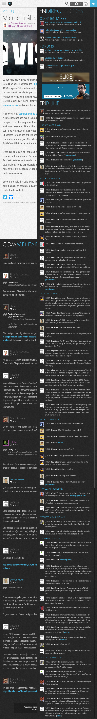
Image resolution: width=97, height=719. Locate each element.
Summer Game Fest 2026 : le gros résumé (63, 38)
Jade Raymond (31, 202)
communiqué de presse (31, 113)
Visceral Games (19, 202)
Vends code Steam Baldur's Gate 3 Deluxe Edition (66, 50)
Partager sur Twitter (5, 197)
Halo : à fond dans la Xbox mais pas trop (62, 30)
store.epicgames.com (55, 506)
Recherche (67, 4)
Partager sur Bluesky (11, 197)
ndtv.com (65, 653)
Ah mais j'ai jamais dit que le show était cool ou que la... (66, 40)
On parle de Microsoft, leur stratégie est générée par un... (66, 32)
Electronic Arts (8, 202)
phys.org (69, 646)
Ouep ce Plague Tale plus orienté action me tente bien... (66, 24)
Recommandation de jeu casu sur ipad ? (62, 65)
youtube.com (79, 155)
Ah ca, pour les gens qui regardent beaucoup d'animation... (67, 60)
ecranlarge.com (67, 570)
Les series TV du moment (56, 58)
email (13, 26)
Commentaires (55, 18)
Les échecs (50, 68)
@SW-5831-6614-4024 (26, 26)
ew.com (63, 451)
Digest (78, 11)
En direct (53, 11)
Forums (49, 46)
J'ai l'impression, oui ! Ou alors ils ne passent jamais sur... (66, 52)
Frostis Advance (18, 23)
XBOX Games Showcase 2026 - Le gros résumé (65, 22)
